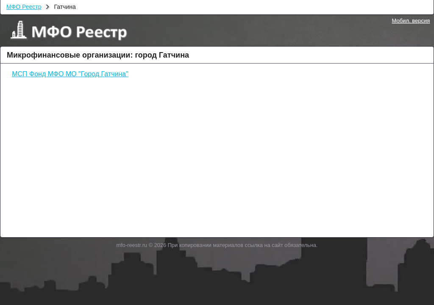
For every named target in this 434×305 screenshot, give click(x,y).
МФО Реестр (23, 6)
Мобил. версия (411, 20)
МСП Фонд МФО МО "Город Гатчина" (70, 74)
